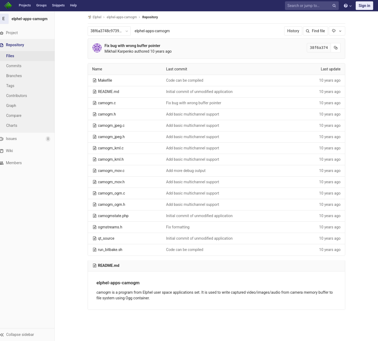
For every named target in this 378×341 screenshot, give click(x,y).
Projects (25, 5)
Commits (18, 66)
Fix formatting (180, 227)
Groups (41, 5)
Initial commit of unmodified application (201, 91)
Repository (152, 17)
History (296, 31)
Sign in (364, 5)
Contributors (21, 96)
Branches (18, 76)
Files (15, 56)
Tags (15, 86)
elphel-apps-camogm (154, 31)
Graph (16, 105)
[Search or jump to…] (312, 5)
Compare (18, 115)
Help (73, 5)
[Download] (339, 30)
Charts (16, 125)
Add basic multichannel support (194, 114)
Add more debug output (188, 170)
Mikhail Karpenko (121, 51)
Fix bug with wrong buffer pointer (134, 46)
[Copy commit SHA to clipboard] (338, 47)
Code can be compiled (186, 80)
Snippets (58, 5)
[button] (29, 334)
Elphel (97, 17)
